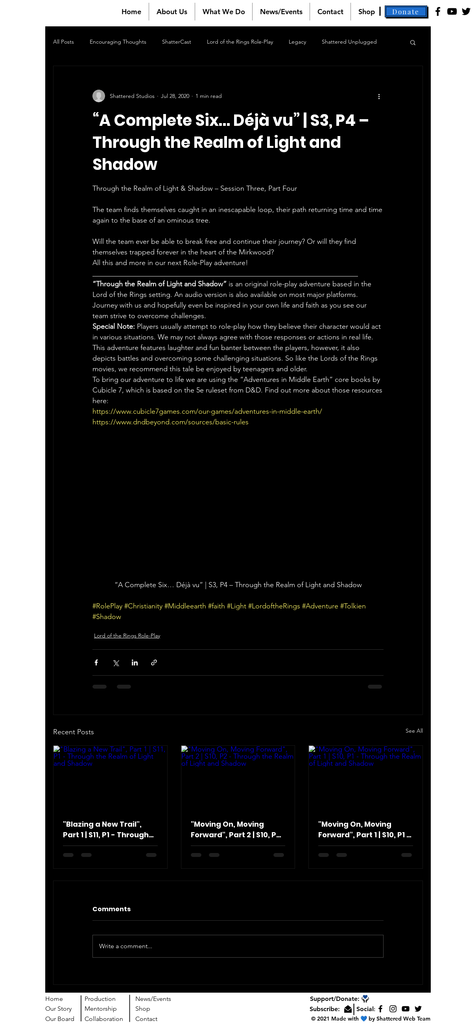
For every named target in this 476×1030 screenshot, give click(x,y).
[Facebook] (438, 11)
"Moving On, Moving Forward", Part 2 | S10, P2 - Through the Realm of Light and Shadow (235, 829)
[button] (172, 11)
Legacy (297, 41)
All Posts (63, 41)
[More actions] (379, 96)
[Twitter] (466, 11)
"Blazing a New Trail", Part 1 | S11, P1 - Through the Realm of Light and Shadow (106, 829)
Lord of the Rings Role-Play (240, 41)
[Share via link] (154, 662)
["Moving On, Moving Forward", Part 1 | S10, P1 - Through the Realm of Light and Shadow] (365, 777)
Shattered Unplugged (349, 41)
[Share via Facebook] (96, 662)
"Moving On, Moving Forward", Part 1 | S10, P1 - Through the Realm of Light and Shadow (364, 829)
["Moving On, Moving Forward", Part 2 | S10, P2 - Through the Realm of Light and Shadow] (238, 777)
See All (414, 730)
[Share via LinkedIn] (134, 662)
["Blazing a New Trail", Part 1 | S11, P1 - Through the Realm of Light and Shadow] (110, 777)
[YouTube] (452, 11)
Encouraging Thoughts (118, 41)
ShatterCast (176, 41)
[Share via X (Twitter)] (115, 662)
